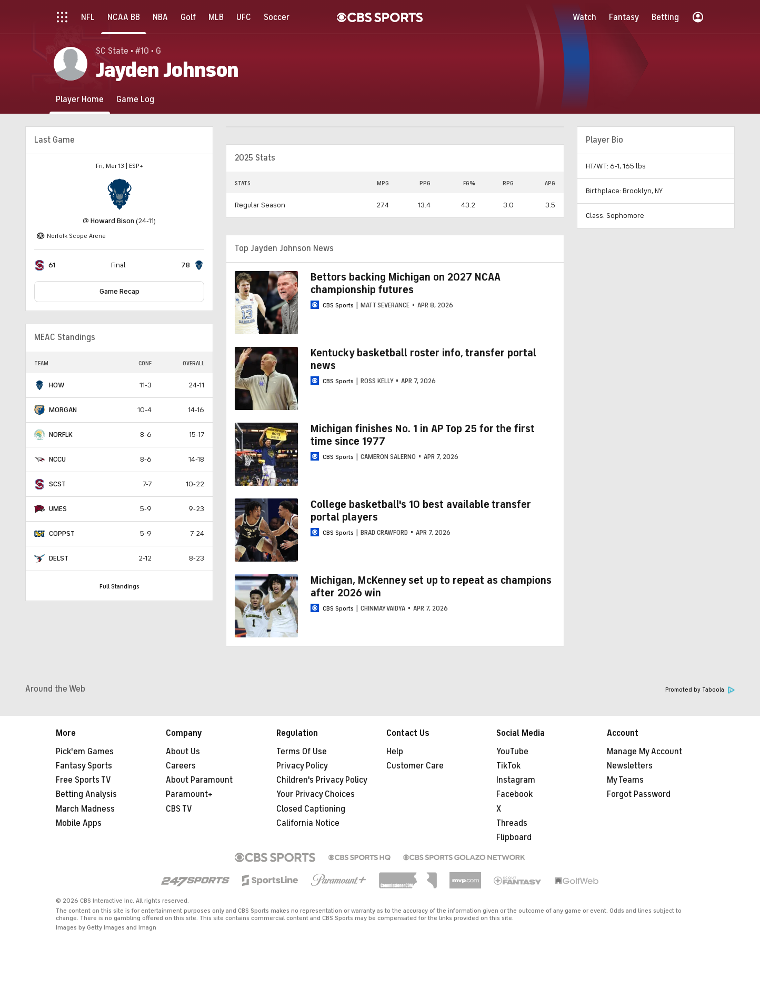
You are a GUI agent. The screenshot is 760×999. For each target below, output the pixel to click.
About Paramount (199, 780)
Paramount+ (189, 794)
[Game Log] (135, 99)
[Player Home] (79, 99)
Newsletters (630, 766)
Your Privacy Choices (315, 794)
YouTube (512, 751)
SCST (57, 483)
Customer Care (415, 766)
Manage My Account (644, 751)
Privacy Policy (302, 766)
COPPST (62, 533)
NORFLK (61, 434)
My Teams (625, 780)
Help (394, 751)
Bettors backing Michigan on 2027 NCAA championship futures (406, 283)
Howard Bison (112, 220)
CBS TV (179, 809)
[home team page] (119, 194)
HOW (57, 385)
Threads (511, 823)
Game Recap (119, 291)
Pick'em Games (85, 751)
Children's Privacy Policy (321, 780)
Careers (181, 766)
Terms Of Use (301, 751)
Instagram (515, 780)
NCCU (57, 459)
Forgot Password (639, 794)
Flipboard (514, 837)
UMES (58, 508)
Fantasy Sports (84, 766)
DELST (58, 558)
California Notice (307, 823)
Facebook (514, 794)
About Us (183, 751)
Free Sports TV (83, 780)
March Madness (85, 809)
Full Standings (119, 586)
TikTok (508, 766)
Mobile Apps (79, 823)
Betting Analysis (86, 794)
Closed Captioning (310, 809)
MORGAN (63, 409)
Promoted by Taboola (700, 689)
